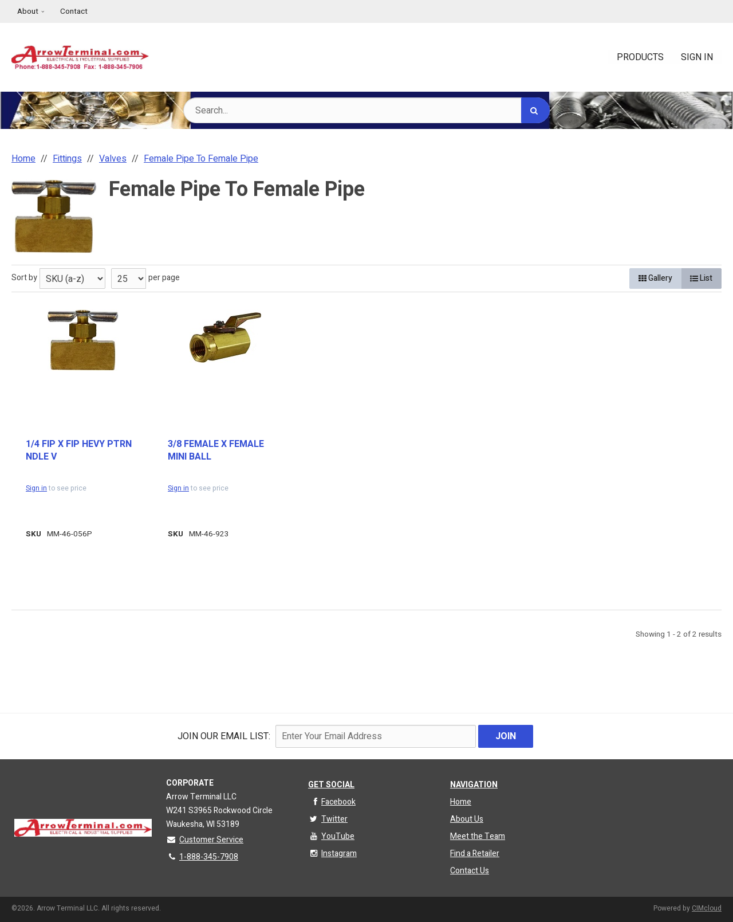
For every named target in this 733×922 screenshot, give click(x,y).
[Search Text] (366, 110)
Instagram (332, 854)
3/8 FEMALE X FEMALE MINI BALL (216, 451)
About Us (466, 819)
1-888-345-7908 (202, 857)
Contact (74, 11)
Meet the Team (477, 836)
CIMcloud (707, 908)
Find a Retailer (474, 854)
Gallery (655, 278)
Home (460, 802)
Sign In (697, 57)
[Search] (535, 110)
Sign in (36, 488)
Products (640, 57)
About (27, 11)
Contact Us (469, 871)
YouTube (331, 836)
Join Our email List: (224, 736)
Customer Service (204, 840)
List (701, 278)
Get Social (331, 785)
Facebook (332, 802)
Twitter (328, 819)
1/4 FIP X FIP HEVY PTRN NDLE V (79, 451)
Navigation (474, 785)
